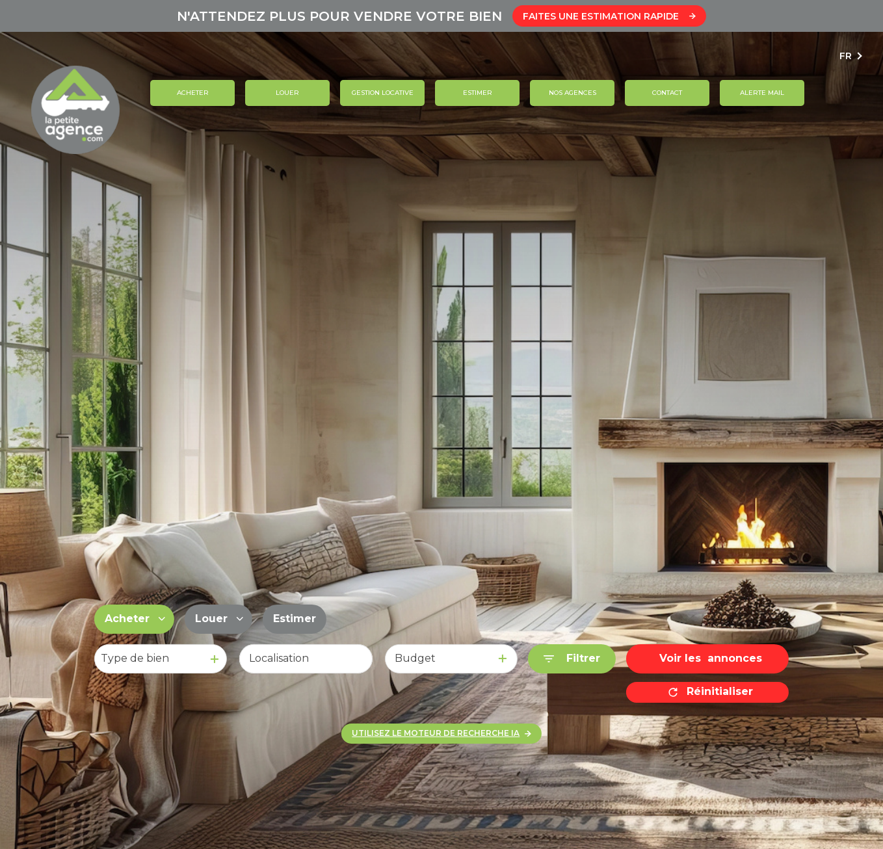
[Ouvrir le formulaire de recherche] (572, 658)
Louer (287, 92)
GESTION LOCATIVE (382, 92)
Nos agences (572, 92)
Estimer (477, 92)
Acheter (192, 92)
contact (667, 92)
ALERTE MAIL (762, 92)
